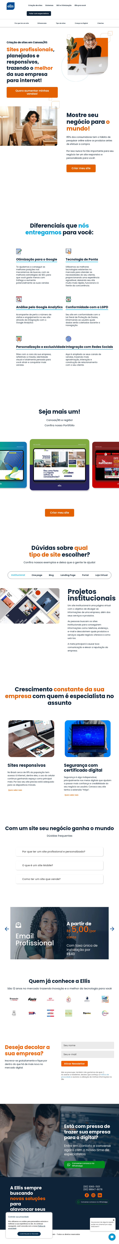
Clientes (100, 23)
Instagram (93, 1195)
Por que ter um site (22, 23)
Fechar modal (113, 1220)
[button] (7, 929)
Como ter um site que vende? (41, 879)
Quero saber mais (15, 790)
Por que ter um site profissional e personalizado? (53, 851)
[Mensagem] (112, 1237)
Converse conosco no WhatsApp (80, 1164)
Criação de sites (35, 5)
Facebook (87, 1195)
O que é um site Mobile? (37, 865)
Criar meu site (81, 168)
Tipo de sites (60, 23)
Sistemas (49, 5)
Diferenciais (42, 23)
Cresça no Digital (81, 23)
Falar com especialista (39, 13)
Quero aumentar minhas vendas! (32, 92)
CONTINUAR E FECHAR (29, 1234)
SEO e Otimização (64, 5)
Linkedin (100, 1195)
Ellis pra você (80, 5)
